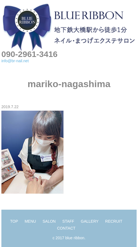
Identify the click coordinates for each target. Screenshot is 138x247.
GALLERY (90, 221)
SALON (49, 221)
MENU (30, 221)
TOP (14, 221)
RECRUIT (113, 221)
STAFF (68, 221)
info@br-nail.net (15, 61)
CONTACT (66, 228)
